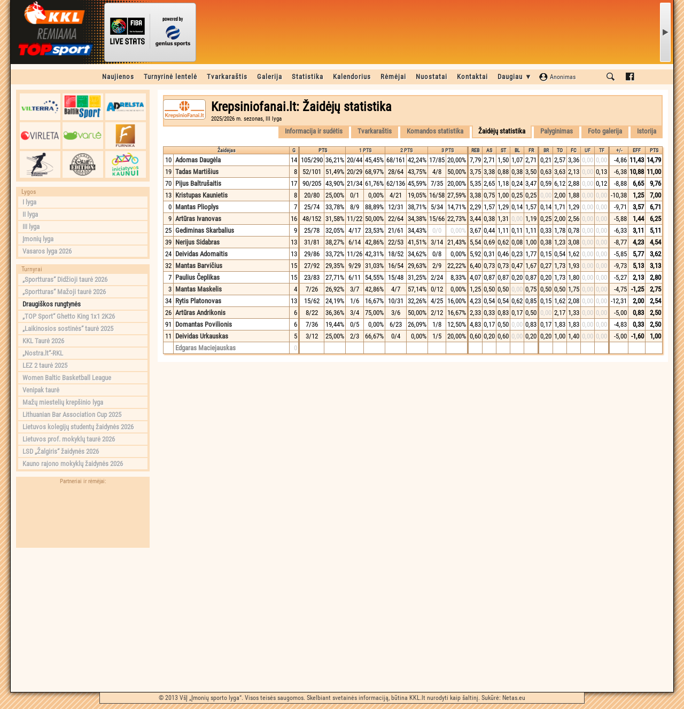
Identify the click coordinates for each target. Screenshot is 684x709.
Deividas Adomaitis (201, 254)
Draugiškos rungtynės (51, 304)
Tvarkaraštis (227, 77)
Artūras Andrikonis (200, 313)
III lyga (31, 227)
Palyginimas (556, 131)
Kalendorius (352, 77)
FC (574, 150)
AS (489, 150)
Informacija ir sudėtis (314, 131)
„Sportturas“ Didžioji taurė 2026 (64, 279)
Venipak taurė (40, 390)
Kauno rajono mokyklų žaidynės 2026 (72, 464)
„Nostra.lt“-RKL (42, 353)
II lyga (30, 214)
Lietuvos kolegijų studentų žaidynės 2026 (78, 427)
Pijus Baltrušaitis (198, 183)
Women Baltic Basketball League (66, 378)
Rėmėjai (393, 77)
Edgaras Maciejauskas (205, 348)
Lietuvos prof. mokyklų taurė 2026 (68, 439)
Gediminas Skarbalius (204, 230)
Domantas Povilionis (203, 324)
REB (475, 150)
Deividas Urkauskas (201, 336)
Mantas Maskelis (198, 289)
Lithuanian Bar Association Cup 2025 (71, 415)
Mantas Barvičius (198, 266)
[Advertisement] (83, 620)
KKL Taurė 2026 (43, 341)
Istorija (646, 131)
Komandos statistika (435, 131)
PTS (322, 150)
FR (531, 150)
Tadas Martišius (197, 172)
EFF (637, 150)
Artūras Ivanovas (198, 219)
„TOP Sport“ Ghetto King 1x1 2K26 (68, 316)
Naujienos (118, 77)
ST (503, 150)
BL (517, 150)
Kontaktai (472, 77)
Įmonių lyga (37, 239)
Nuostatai (431, 77)
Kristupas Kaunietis (201, 195)
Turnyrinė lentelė (170, 77)
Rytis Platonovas (198, 301)
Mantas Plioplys (197, 207)
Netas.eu (513, 698)
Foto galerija (605, 131)
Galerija (269, 77)
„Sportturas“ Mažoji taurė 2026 (64, 292)
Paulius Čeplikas (197, 277)
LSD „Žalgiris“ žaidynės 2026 (60, 451)
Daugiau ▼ (515, 77)
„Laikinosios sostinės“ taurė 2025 (67, 329)
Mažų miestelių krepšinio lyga (62, 402)
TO (560, 150)
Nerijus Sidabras (197, 242)
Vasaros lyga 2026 (47, 251)
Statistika (307, 77)
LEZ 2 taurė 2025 (44, 365)
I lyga (29, 202)
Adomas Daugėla (198, 160)
